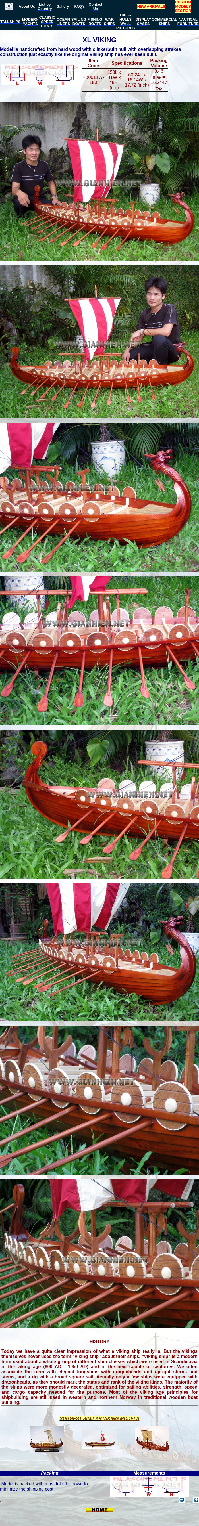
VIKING (105, 40)
